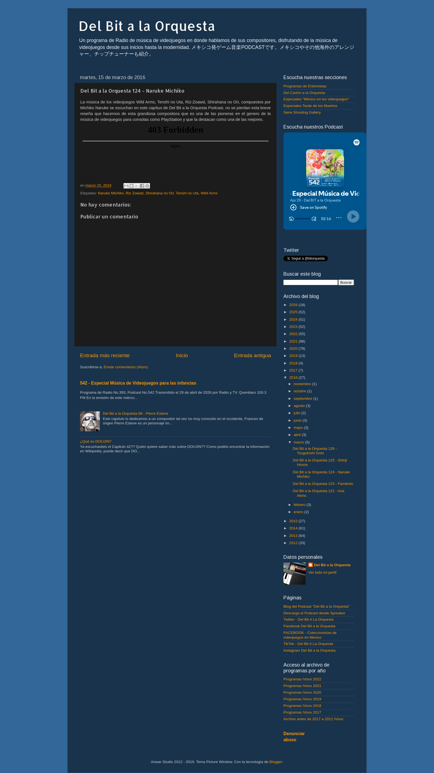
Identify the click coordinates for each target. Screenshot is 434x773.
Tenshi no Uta (187, 193)
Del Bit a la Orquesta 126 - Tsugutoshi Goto (315, 450)
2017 (294, 370)
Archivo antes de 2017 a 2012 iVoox (313, 719)
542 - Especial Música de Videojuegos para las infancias (138, 383)
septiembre (303, 398)
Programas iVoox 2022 (302, 679)
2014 (294, 528)
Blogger (275, 762)
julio (297, 413)
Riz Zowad (134, 193)
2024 (294, 319)
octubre (300, 391)
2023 (294, 327)
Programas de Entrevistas (304, 86)
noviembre (303, 384)
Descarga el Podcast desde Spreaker (314, 613)
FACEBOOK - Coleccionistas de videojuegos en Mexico (310, 635)
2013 (294, 536)
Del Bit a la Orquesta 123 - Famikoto (323, 484)
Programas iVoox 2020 (302, 692)
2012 (294, 543)
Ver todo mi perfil (322, 572)
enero (299, 512)
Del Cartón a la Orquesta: (304, 93)
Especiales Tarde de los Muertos (310, 106)
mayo (299, 427)
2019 (294, 356)
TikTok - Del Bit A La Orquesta (308, 644)
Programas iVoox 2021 (302, 686)
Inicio (182, 355)
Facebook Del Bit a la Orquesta (309, 626)
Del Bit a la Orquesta (147, 25)
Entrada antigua (252, 355)
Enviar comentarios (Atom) (126, 367)
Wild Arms (209, 193)
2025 (294, 312)
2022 (294, 334)
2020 (294, 348)
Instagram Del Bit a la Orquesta (309, 650)
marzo (299, 442)
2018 (294, 363)
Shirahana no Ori (160, 193)
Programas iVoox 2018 (302, 706)
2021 (294, 341)
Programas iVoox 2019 (302, 699)
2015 (294, 521)
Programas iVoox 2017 (302, 712)
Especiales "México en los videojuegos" (316, 99)
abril (298, 435)
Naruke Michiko (111, 193)
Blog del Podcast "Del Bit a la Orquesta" (316, 606)
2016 (294, 377)
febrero (300, 505)
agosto (300, 406)
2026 (294, 305)
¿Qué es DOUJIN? (95, 441)
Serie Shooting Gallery (302, 112)
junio (298, 420)
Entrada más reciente (105, 355)
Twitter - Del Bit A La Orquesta (308, 619)
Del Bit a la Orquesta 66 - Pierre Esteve (135, 413)
